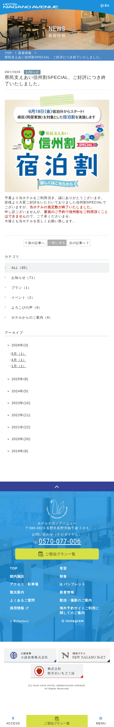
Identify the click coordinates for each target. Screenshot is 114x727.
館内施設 (17, 576)
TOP (14, 568)
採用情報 (20, 608)
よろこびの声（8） (26, 307)
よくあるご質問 (22, 600)
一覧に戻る (57, 242)
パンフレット (72, 584)
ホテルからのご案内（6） (32, 317)
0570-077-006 (60, 541)
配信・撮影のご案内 (76, 600)
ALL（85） (20, 268)
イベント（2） (23, 297)
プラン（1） (21, 287)
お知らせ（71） (24, 278)
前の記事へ (36, 243)
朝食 (63, 576)
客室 (63, 568)
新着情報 (67, 592)
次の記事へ (78, 243)
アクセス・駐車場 (24, 584)
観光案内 (17, 592)
